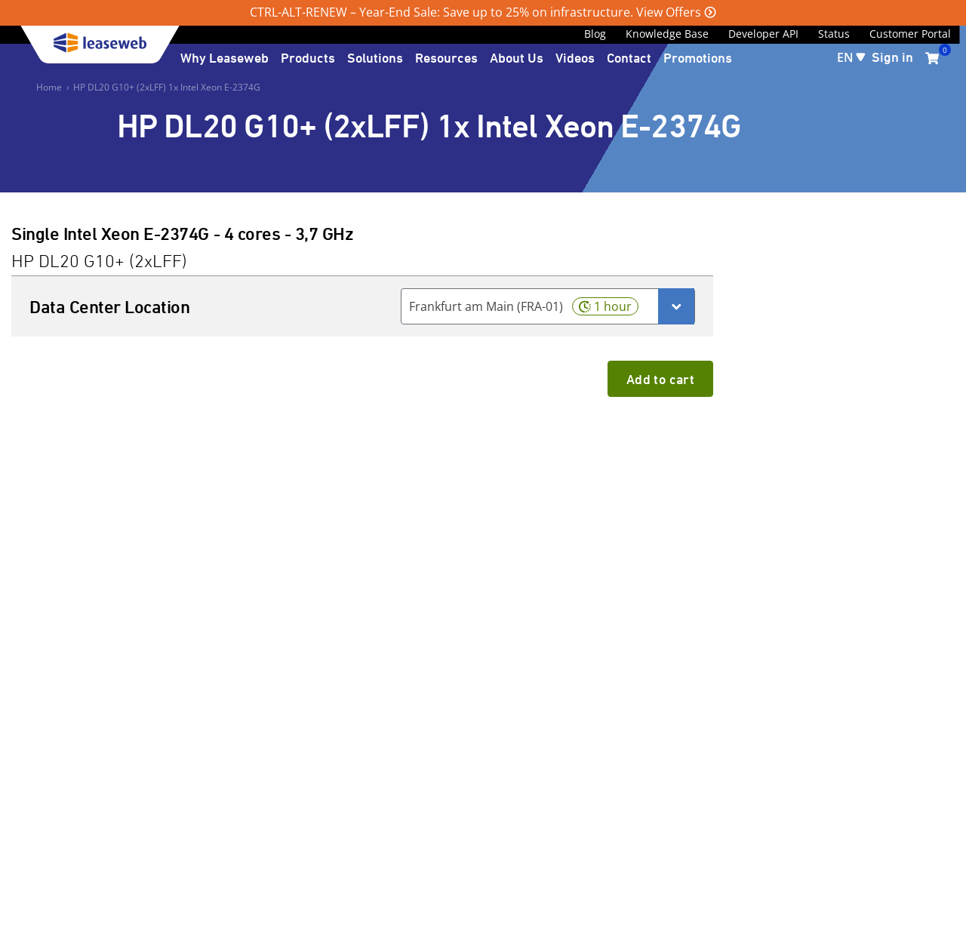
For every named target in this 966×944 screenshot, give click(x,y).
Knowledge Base (667, 33)
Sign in (892, 56)
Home (49, 87)
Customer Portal (910, 33)
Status (834, 33)
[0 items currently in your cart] (932, 58)
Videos (575, 57)
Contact (629, 57)
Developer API (763, 33)
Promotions (697, 57)
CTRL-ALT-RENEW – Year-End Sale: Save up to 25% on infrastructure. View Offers (475, 12)
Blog (595, 33)
